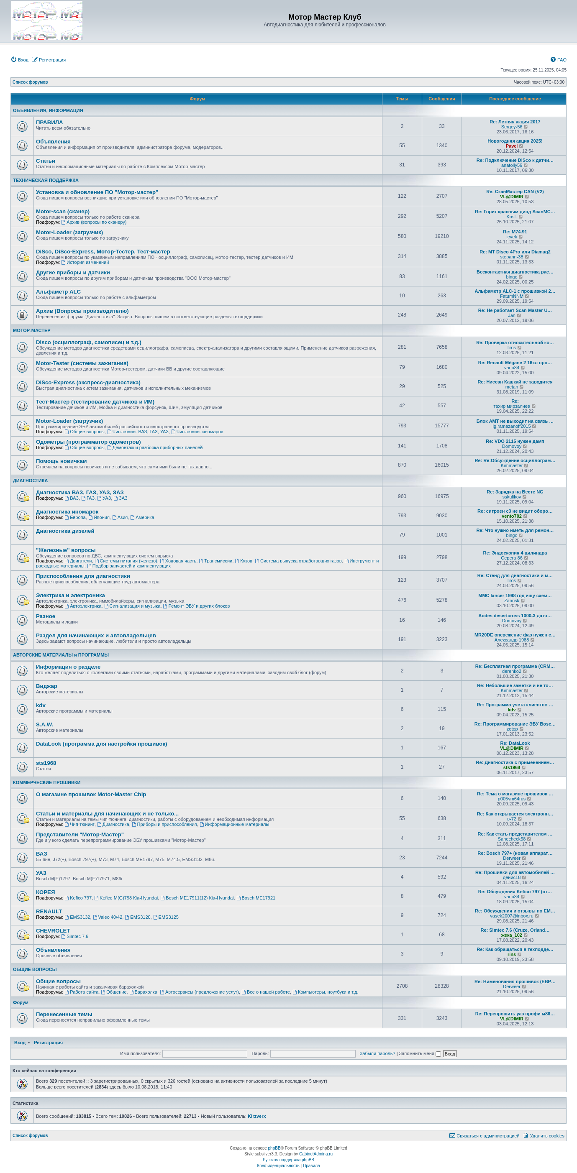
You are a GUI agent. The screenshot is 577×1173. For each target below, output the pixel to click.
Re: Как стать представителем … (514, 833)
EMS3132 (77, 917)
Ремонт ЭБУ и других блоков (196, 605)
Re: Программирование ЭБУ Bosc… (515, 723)
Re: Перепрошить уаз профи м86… (515, 1013)
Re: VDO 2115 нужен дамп (515, 441)
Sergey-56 (512, 126)
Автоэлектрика (82, 605)
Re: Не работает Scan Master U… (515, 310)
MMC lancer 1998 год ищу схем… (515, 595)
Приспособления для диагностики (83, 576)
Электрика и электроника (70, 595)
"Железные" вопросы (66, 550)
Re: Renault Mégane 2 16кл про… (515, 362)
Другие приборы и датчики (73, 272)
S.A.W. (44, 724)
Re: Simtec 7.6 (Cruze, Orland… (514, 930)
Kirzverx (257, 1116)
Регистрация (48, 1042)
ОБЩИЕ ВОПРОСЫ (35, 969)
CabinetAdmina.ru (316, 1154)
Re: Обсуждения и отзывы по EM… (515, 910)
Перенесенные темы (64, 1014)
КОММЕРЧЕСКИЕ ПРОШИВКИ (46, 782)
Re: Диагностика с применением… (515, 762)
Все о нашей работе (265, 991)
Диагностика (113, 824)
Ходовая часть (178, 560)
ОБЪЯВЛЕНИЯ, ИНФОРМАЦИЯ (48, 110)
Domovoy (511, 446)
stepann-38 (511, 256)
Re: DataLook (515, 743)
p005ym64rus (512, 798)
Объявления (53, 141)
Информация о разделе (68, 667)
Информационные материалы (234, 824)
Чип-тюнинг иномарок (197, 431)
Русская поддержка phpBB (288, 1160)
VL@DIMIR (511, 196)
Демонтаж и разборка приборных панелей (155, 447)
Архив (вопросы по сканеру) (93, 222)
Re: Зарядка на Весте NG (515, 491)
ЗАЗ (120, 498)
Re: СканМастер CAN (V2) (515, 191)
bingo (512, 276)
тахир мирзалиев (511, 406)
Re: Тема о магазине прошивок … (515, 793)
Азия (120, 517)
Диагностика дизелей (65, 531)
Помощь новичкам (61, 461)
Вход (20, 1042)
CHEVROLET (53, 931)
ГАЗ (88, 498)
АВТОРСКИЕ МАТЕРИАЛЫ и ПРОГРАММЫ (61, 654)
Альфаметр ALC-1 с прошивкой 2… (514, 291)
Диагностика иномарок (67, 512)
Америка (142, 517)
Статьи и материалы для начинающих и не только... (107, 813)
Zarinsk (511, 600)
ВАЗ (71, 498)
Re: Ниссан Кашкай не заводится (514, 381)
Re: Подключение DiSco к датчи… (515, 160)
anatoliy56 (511, 165)
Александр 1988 (512, 639)
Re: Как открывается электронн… (515, 813)
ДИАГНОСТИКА (30, 480)
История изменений (85, 262)
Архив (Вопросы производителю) (82, 311)
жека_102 (511, 935)
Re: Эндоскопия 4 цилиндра (515, 552)
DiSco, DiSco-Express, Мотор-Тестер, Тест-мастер (103, 251)
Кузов (243, 560)
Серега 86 (511, 557)
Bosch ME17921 (256, 897)
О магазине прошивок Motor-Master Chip (91, 794)
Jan (511, 315)
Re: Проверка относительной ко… (515, 342)
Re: (515, 401)
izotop (511, 728)
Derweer (512, 858)
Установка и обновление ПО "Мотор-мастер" (97, 192)
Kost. (512, 216)
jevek (511, 236)
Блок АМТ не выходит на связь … (515, 421)
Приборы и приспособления (164, 824)
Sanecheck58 (512, 838)
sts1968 (46, 763)
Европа (74, 517)
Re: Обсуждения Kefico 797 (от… (515, 891)
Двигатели (78, 560)
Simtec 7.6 (74, 936)
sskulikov (512, 496)
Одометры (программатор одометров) (88, 442)
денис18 (512, 877)
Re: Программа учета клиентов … (515, 704)
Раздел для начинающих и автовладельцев (96, 635)
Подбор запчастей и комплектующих (129, 565)
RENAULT (49, 911)
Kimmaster (512, 465)
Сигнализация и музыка (132, 605)
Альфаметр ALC (58, 292)
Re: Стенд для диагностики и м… (515, 575)
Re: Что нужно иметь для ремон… (515, 530)
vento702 (512, 516)
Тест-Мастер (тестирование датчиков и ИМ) (95, 402)
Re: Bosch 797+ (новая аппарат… (514, 853)
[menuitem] (19, 60)
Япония (99, 517)
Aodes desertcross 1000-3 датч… (514, 615)
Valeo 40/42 (108, 917)
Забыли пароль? (377, 1053)
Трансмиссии (215, 560)
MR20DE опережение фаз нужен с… (515, 634)
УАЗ (104, 498)
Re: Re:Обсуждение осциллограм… (515, 460)
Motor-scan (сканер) (63, 211)
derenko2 (511, 671)
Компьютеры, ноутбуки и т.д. (325, 991)
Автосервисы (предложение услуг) (199, 991)
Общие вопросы (84, 431)
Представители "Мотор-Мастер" (80, 834)
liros (512, 347)
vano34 (511, 367)
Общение (113, 991)
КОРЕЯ (45, 892)
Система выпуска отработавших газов (298, 560)
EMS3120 (137, 917)
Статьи (45, 161)
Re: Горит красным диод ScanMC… (515, 211)
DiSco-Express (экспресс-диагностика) (88, 382)
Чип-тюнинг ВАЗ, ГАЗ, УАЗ (138, 431)
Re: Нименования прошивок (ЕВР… (515, 981)
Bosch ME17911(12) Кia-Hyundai (196, 897)
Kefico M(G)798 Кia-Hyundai (126, 897)
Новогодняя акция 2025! (514, 140)
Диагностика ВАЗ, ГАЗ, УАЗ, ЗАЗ (80, 492)
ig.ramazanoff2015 (512, 426)
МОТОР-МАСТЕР (32, 330)
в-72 (511, 818)
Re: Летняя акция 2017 (515, 121)
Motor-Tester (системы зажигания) (82, 363)
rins (512, 954)
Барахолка (143, 991)
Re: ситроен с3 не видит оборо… (515, 511)
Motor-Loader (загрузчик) (69, 232)
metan (511, 386)
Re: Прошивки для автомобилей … (515, 872)
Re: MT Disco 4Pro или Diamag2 (515, 251)
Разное (45, 616)
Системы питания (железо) (126, 560)
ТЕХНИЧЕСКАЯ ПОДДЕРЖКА (46, 180)
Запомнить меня (420, 1053)
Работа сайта (81, 991)
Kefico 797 (78, 897)
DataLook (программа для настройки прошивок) (101, 744)
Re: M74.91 (515, 231)
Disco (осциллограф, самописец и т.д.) (88, 342)
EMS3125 (166, 917)
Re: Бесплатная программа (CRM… (515, 666)
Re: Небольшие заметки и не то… (515, 685)
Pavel (512, 145)
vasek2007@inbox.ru (511, 915)
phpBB (274, 1148)
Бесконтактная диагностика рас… (515, 271)
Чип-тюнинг (79, 824)
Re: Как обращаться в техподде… (515, 949)
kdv (41, 705)
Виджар (46, 686)
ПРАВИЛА (49, 122)
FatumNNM (511, 296)
